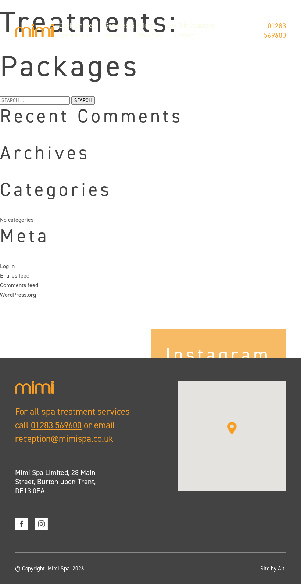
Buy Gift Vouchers (190, 26)
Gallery (116, 36)
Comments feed (19, 285)
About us (150, 36)
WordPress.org (18, 295)
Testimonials (76, 36)
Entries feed (14, 276)
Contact (185, 36)
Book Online (75, 26)
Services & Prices (129, 26)
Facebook (21, 523)
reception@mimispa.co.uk (64, 439)
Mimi (34, 32)
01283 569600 (275, 32)
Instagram (41, 523)
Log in (7, 266)
